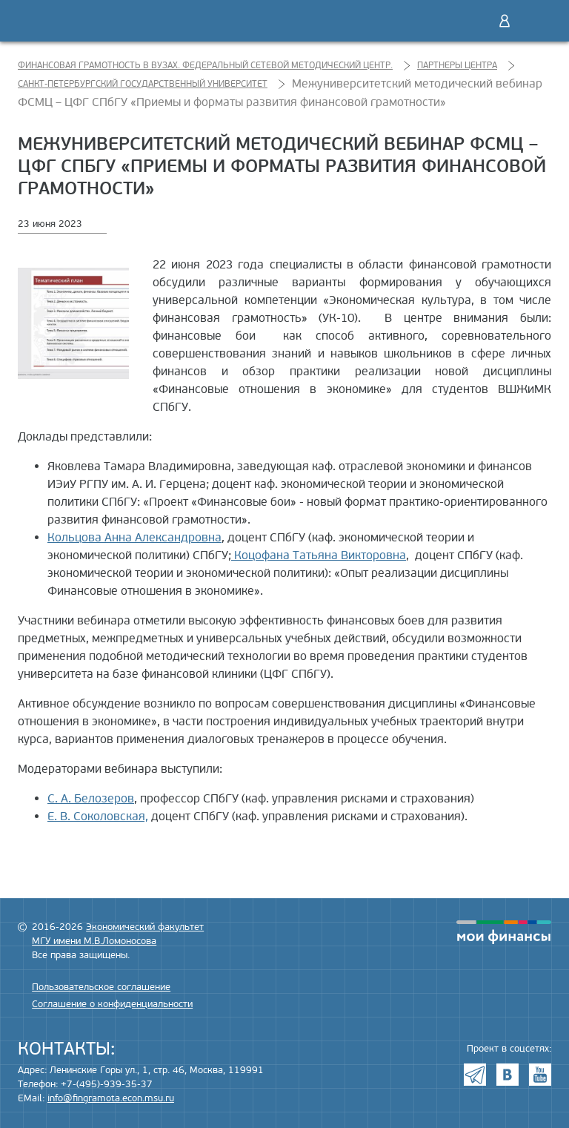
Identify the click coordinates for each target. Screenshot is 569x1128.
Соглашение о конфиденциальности (112, 1004)
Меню (535, 20)
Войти (504, 20)
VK (507, 1074)
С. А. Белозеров (90, 798)
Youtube (540, 1074)
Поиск (473, 20)
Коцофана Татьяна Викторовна (318, 555)
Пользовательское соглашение (101, 987)
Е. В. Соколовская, (97, 816)
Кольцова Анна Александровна (134, 537)
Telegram (475, 1074)
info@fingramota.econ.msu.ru (110, 1098)
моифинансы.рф (503, 932)
